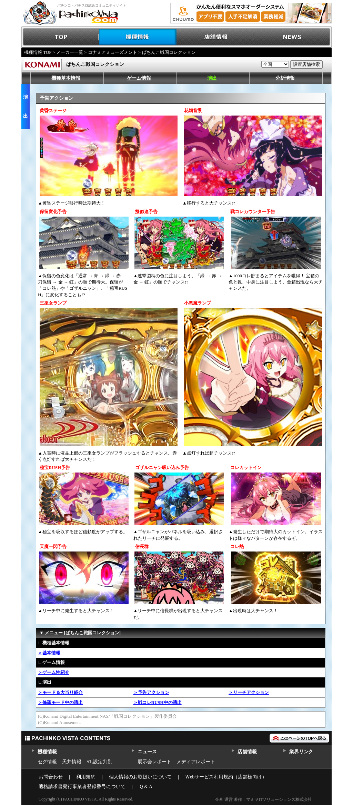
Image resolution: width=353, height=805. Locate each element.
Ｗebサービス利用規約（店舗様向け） (226, 776)
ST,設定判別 (99, 761)
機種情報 (137, 37)
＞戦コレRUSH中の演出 (157, 702)
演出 (212, 78)
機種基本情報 (65, 78)
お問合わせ (51, 776)
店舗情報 (215, 37)
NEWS (293, 37)
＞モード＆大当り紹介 (60, 692)
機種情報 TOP (37, 52)
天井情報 (71, 761)
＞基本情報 (49, 652)
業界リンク (301, 751)
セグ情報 (47, 761)
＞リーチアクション (249, 692)
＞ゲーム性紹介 (53, 672)
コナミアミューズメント (112, 52)
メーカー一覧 (69, 52)
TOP (60, 37)
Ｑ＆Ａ (146, 786)
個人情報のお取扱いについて (140, 776)
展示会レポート (154, 761)
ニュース (147, 751)
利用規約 (85, 776)
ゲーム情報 (139, 78)
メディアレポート (195, 761)
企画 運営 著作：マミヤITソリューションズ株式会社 (263, 799)
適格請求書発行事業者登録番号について (82, 786)
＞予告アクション (151, 692)
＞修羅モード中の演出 (60, 702)
